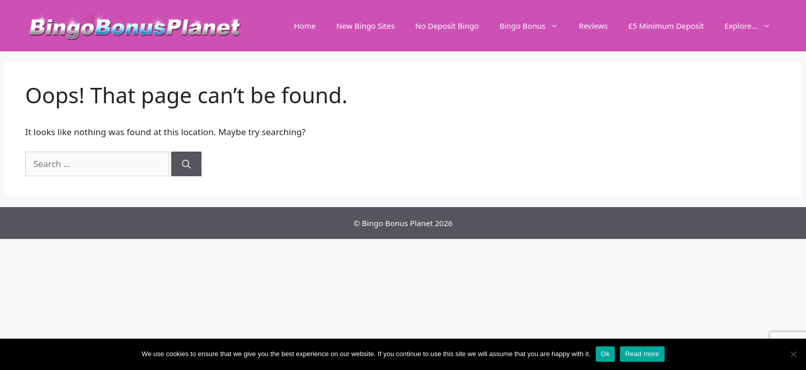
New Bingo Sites (365, 26)
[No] (793, 354)
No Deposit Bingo (447, 26)
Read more (642, 354)
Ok (605, 354)
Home (305, 26)
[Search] (186, 164)
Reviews (593, 26)
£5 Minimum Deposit (666, 26)
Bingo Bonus (534, 25)
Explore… (752, 25)
